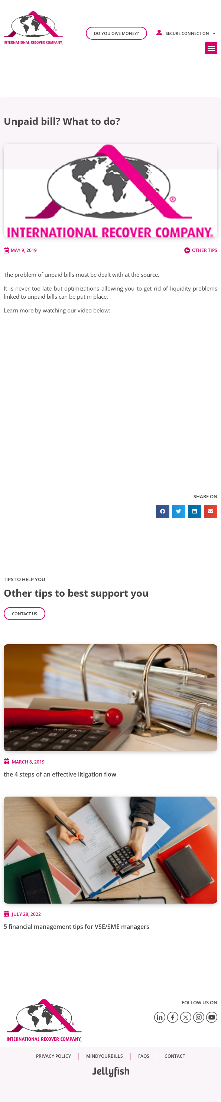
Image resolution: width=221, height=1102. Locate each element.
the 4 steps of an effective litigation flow (60, 774)
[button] (211, 48)
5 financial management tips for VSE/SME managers (76, 927)
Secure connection (190, 33)
